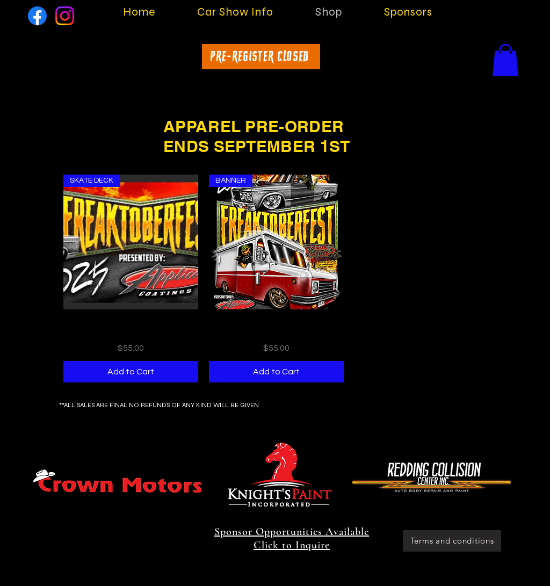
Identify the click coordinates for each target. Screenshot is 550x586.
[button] (505, 60)
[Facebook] (37, 15)
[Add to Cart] (130, 371)
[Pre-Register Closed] (261, 56)
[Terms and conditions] (452, 541)
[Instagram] (64, 15)
